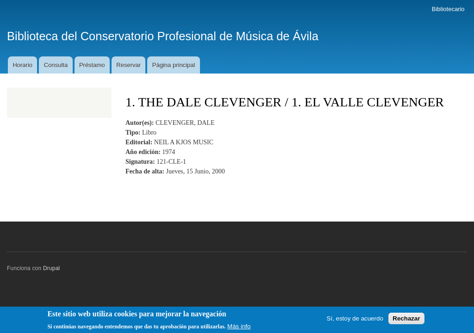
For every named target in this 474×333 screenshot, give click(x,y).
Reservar (128, 65)
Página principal (173, 65)
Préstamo (92, 65)
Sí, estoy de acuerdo (355, 320)
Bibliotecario (448, 9)
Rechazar (406, 320)
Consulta (56, 65)
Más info (238, 328)
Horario (22, 65)
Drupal (51, 268)
